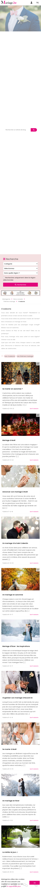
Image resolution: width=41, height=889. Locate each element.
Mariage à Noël (8, 440)
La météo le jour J (9, 852)
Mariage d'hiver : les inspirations (16, 646)
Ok (35, 883)
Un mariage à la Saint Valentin (15, 543)
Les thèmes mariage (25, 356)
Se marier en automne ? (12, 389)
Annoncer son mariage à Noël (15, 492)
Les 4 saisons (10, 356)
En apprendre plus (14, 886)
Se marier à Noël (9, 749)
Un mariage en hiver (10, 801)
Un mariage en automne (12, 595)
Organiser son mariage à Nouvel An (17, 698)
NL (37, 2)
